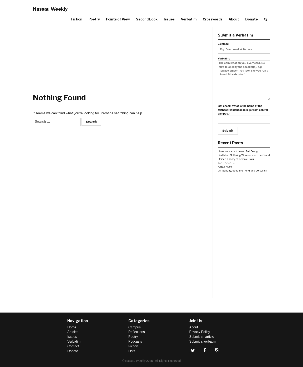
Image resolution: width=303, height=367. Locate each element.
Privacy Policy (199, 332)
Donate (251, 19)
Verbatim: (244, 79)
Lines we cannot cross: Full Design (238, 151)
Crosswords (212, 19)
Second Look (147, 19)
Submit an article (201, 336)
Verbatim (189, 19)
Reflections (136, 332)
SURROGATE (226, 162)
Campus (134, 327)
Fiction (76, 19)
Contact (73, 346)
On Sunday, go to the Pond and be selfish (242, 170)
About (234, 19)
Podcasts (135, 341)
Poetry (94, 19)
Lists (131, 351)
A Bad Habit (225, 166)
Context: (244, 46)
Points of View (118, 19)
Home (71, 327)
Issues (169, 19)
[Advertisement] (121, 56)
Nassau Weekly (50, 9)
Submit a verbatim (202, 341)
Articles (72, 332)
